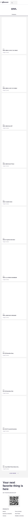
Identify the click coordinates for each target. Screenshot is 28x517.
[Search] (13, 3)
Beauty (4, 511)
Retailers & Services (19, 515)
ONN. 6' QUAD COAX (7, 201)
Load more (14, 473)
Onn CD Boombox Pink (8, 391)
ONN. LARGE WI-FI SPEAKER (9, 315)
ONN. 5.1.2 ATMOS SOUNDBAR (10, 277)
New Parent (17, 513)
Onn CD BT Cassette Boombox (10, 429)
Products (14, 14)
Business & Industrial (7, 513)
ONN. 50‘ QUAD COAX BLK (9, 239)
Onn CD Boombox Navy (8, 353)
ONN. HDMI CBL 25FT (8, 126)
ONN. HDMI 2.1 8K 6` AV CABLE (10, 88)
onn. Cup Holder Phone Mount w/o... (11, 466)
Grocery (4, 515)
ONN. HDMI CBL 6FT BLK (8, 164)
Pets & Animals (18, 511)
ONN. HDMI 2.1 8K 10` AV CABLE (10, 50)
